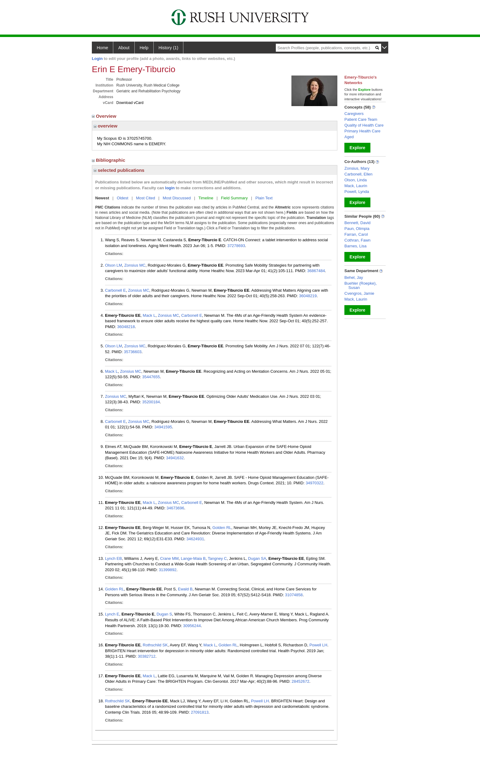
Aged (349, 137)
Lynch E (112, 614)
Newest (102, 198)
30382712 (147, 656)
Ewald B (185, 589)
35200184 (151, 402)
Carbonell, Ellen (358, 174)
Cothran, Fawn (357, 240)
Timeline (205, 198)
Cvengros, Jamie (359, 293)
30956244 (192, 625)
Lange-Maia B (193, 558)
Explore (357, 147)
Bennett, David (357, 222)
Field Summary (234, 198)
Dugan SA (257, 558)
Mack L (149, 315)
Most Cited (145, 198)
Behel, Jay (353, 277)
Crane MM (169, 558)
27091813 (199, 712)
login (169, 188)
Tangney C (217, 558)
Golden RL (221, 527)
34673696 (175, 508)
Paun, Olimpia (356, 228)
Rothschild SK (155, 645)
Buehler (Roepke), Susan (360, 285)
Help (144, 47)
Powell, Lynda (356, 191)
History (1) (168, 47)
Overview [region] (105, 116)
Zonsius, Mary (356, 168)
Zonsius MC (134, 265)
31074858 (294, 595)
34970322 (314, 483)
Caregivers (354, 113)
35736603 (132, 351)
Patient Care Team (360, 119)
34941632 (175, 458)
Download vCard (130, 103)
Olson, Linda (355, 180)
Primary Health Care (362, 131)
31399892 (168, 569)
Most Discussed (177, 198)
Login (97, 58)
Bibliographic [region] (109, 160)
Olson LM (113, 265)
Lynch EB (113, 558)
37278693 (236, 245)
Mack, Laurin (355, 185)
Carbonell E (115, 290)
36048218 (126, 326)
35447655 (151, 377)
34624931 (195, 539)
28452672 (300, 681)
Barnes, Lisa (355, 246)
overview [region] (105, 125)
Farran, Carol (356, 234)
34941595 (163, 427)
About (123, 47)
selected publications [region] (119, 170)
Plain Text (263, 198)
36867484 (316, 270)
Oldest (123, 198)
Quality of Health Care (364, 125)
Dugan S (164, 614)
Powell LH (318, 645)
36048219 (308, 296)
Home (102, 47)
